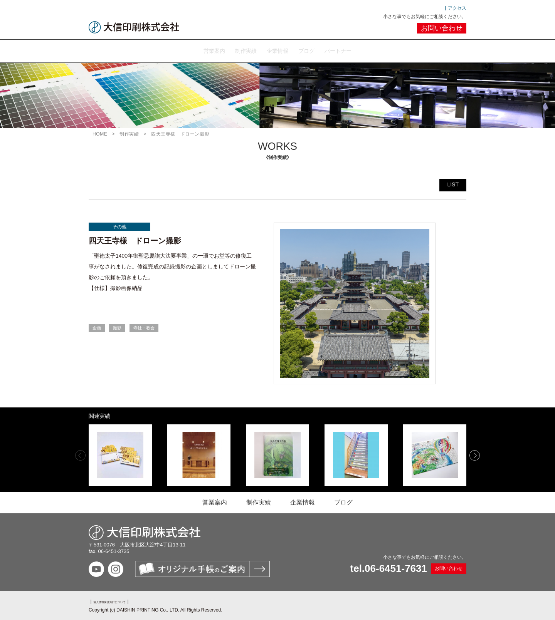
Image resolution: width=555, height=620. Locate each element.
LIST (453, 183)
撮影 (117, 326)
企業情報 (277, 50)
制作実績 (233, 50)
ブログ (318, 50)
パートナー (362, 50)
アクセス (457, 8)
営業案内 (189, 50)
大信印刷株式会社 (134, 27)
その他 (119, 225)
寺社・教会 (144, 326)
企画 (96, 326)
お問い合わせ (441, 28)
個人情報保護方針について (121, 600)
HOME (99, 132)
